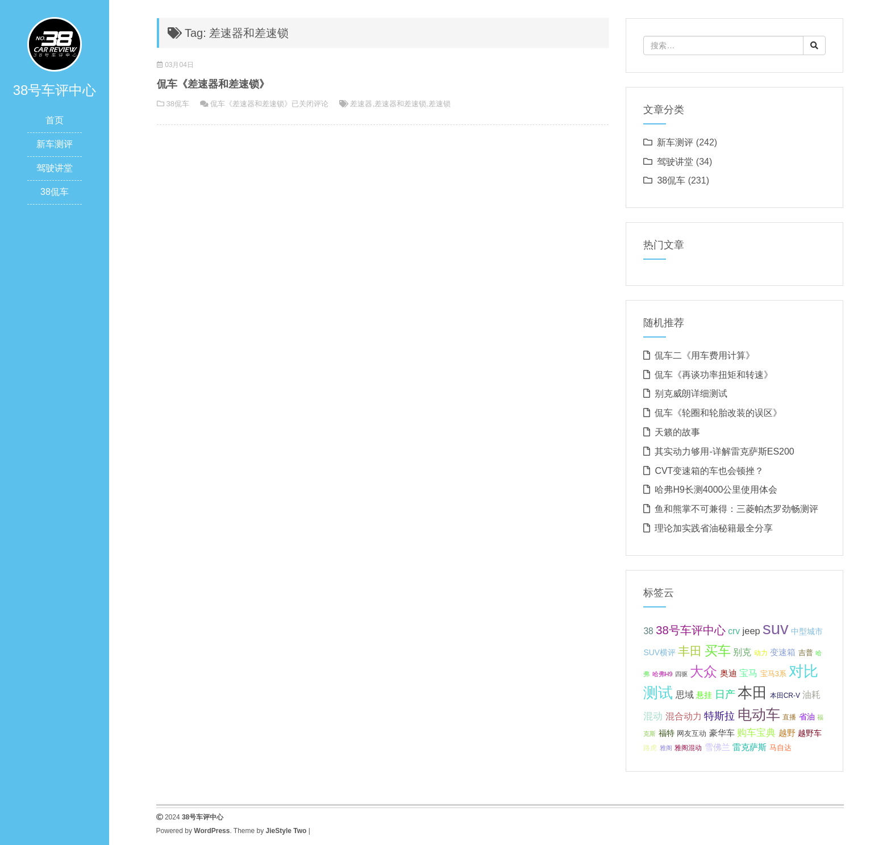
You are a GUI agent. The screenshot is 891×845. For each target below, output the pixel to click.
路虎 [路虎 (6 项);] (650, 748)
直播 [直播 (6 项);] (789, 717)
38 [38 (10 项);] (648, 631)
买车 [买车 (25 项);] (718, 650)
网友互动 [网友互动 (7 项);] (691, 733)
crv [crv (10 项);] (734, 631)
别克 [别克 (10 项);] (742, 652)
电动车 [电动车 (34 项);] (759, 714)
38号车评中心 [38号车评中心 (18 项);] (691, 630)
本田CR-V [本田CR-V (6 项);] (785, 696)
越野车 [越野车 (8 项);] (810, 733)
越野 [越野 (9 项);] (787, 733)
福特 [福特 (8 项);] (667, 733)
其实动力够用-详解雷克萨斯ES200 (724, 451)
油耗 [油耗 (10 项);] (811, 695)
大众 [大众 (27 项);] (703, 671)
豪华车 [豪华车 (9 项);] (722, 733)
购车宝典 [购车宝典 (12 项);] (756, 732)
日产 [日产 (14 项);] (725, 694)
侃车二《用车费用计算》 (705, 355)
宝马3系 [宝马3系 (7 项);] (773, 673)
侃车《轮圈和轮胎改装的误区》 (718, 413)
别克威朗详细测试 (691, 393)
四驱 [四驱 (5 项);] (681, 674)
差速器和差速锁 (400, 103)
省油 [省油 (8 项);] (807, 716)
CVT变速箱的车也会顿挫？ (709, 471)
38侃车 (54, 192)
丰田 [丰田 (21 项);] (690, 651)
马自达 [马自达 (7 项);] (780, 747)
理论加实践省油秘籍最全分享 (714, 528)
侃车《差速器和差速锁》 (213, 84)
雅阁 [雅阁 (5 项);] (666, 747)
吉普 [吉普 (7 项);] (805, 652)
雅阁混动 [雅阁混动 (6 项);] (688, 748)
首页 (54, 120)
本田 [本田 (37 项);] (752, 692)
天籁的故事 (677, 432)
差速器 (361, 103)
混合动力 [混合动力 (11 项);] (683, 716)
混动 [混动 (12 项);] (653, 716)
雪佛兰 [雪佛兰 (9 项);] (717, 747)
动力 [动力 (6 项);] (761, 653)
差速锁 (439, 103)
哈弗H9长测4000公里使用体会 (716, 489)
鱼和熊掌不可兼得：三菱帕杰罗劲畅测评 (736, 509)
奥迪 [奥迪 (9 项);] (728, 673)
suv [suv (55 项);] (776, 628)
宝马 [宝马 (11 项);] (748, 673)
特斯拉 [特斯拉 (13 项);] (719, 716)
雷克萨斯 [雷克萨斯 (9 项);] (749, 747)
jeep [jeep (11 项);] (751, 631)
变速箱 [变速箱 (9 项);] (783, 652)
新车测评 (54, 144)
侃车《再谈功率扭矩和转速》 (714, 375)
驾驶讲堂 (54, 168)
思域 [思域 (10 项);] (685, 695)
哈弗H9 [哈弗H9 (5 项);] (662, 674)
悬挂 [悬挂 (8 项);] (704, 695)
